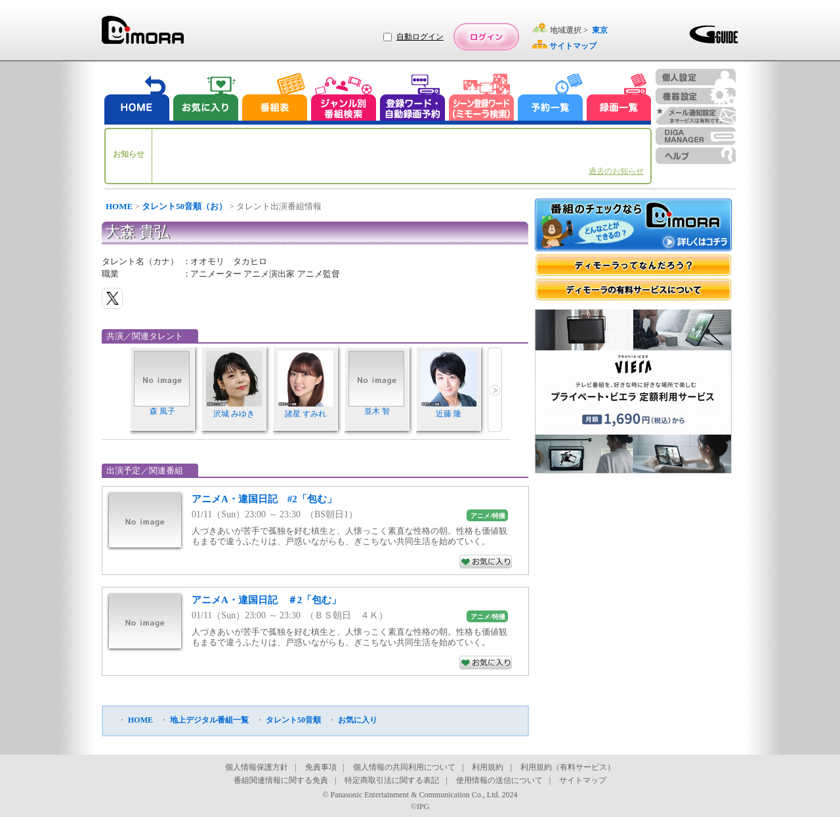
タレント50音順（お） (184, 206)
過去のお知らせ (616, 171)
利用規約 (487, 767)
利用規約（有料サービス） (567, 767)
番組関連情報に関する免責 (281, 780)
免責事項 (321, 767)
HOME (119, 206)
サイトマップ (582, 780)
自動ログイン (420, 36)
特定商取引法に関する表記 (392, 780)
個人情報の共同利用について (404, 767)
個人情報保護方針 (256, 767)
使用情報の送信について (499, 780)
